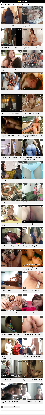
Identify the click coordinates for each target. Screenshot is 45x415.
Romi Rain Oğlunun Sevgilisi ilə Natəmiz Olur (11, 246)
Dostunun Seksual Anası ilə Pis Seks (31, 180)
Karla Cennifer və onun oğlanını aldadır (32, 401)
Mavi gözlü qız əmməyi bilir (30, 69)
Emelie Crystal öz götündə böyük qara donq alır (32, 335)
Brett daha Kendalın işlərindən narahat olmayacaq (32, 136)
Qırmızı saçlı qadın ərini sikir (8, 290)
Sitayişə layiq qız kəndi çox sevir (9, 202)
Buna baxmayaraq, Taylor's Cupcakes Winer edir (32, 25)
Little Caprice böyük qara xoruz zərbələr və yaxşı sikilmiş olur (11, 357)
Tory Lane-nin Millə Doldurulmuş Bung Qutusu (11, 158)
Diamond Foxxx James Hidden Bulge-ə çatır (32, 380)
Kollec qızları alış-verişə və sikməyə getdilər (10, 136)
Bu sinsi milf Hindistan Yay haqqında (32, 202)
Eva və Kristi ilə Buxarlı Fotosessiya (10, 334)
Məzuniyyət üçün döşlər (29, 312)
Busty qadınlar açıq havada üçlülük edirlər (10, 402)
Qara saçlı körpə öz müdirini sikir (9, 180)
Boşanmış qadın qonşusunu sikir (9, 91)
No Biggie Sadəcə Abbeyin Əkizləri (31, 246)
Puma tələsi (4, 268)
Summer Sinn (26, 91)
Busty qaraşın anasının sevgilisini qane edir (32, 47)
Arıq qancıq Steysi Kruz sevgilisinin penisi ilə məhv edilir (31, 268)
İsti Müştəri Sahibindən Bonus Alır (31, 113)
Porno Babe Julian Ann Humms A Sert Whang (10, 224)
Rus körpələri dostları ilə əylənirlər (10, 47)
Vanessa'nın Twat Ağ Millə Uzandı (31, 224)
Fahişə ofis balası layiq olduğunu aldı (10, 113)
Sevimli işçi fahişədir (6, 379)
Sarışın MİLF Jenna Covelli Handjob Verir (31, 357)
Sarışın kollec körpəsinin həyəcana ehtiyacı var (10, 69)
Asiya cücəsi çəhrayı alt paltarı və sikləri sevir (31, 291)
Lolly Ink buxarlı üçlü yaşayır (8, 25)
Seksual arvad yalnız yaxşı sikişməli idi (11, 312)
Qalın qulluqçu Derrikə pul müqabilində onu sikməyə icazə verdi (32, 158)
